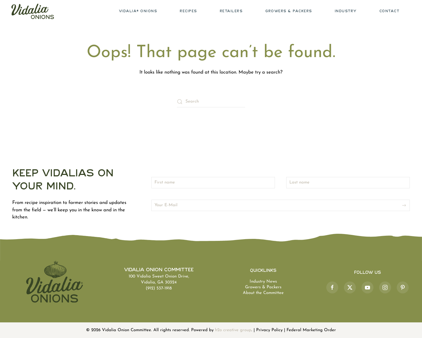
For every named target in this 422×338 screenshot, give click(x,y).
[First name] (213, 182)
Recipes (188, 11)
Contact (389, 11)
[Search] (211, 101)
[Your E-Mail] (280, 205)
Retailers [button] (231, 11)
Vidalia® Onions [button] (138, 11)
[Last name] (348, 182)
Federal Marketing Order (311, 330)
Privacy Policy (269, 330)
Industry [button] (346, 11)
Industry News (263, 281)
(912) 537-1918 (159, 288)
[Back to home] (32, 11)
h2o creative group (233, 330)
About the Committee (263, 293)
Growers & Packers (263, 287)
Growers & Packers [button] (288, 11)
